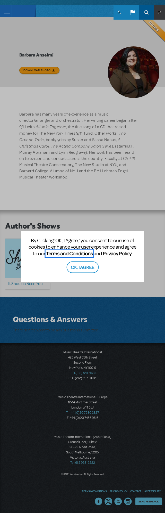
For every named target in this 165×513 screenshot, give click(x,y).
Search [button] (146, 12)
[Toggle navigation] (6, 11)
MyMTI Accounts (119, 12)
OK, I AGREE (82, 267)
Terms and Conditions (69, 253)
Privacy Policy (117, 253)
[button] (132, 12)
